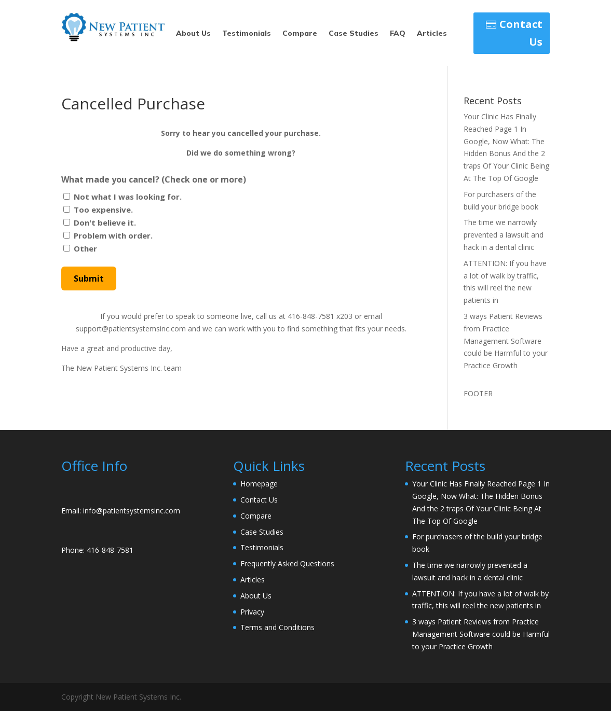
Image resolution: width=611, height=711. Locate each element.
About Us (193, 34)
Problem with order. (113, 235)
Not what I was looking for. (128, 196)
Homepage (259, 484)
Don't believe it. (105, 222)
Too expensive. (103, 209)
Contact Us (520, 33)
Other (85, 248)
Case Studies (353, 34)
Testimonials (246, 34)
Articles (432, 34)
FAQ (397, 34)
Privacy (252, 612)
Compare (299, 34)
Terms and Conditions (277, 627)
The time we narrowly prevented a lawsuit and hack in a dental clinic (504, 234)
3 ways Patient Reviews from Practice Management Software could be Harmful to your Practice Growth (506, 340)
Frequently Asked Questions (287, 563)
